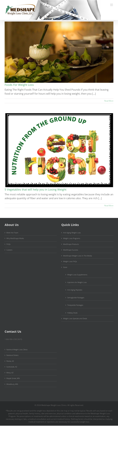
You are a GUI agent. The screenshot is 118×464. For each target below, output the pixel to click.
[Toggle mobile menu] (111, 4)
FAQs (8, 244)
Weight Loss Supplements (77, 274)
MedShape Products (71, 244)
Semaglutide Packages (75, 297)
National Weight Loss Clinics (17, 349)
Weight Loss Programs (71, 238)
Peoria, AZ (10, 361)
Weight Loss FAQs (70, 261)
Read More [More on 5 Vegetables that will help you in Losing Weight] (108, 205)
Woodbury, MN (12, 384)
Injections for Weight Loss (77, 282)
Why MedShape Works (15, 238)
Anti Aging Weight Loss (72, 232)
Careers (9, 250)
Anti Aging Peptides (74, 290)
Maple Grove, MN (13, 378)
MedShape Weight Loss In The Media (77, 256)
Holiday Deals (72, 313)
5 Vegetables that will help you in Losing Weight (35, 189)
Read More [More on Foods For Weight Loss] (108, 101)
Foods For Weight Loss (19, 85)
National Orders (12, 355)
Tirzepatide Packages (75, 305)
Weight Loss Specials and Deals (75, 318)
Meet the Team (12, 232)
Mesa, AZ (9, 372)
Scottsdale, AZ (11, 367)
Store (65, 267)
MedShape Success (70, 250)
